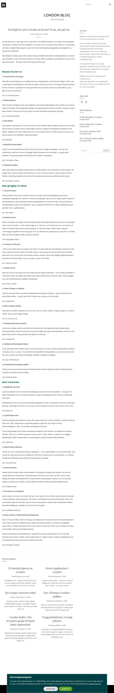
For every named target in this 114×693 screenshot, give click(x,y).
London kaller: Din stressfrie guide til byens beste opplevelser (20, 621)
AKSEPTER (65, 689)
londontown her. (95, 684)
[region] (57, 683)
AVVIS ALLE (51, 689)
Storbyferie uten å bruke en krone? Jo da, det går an (38, 29)
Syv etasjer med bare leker (20, 592)
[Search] (110, 4)
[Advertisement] (38, 665)
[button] (3, 5)
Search (106, 150)
